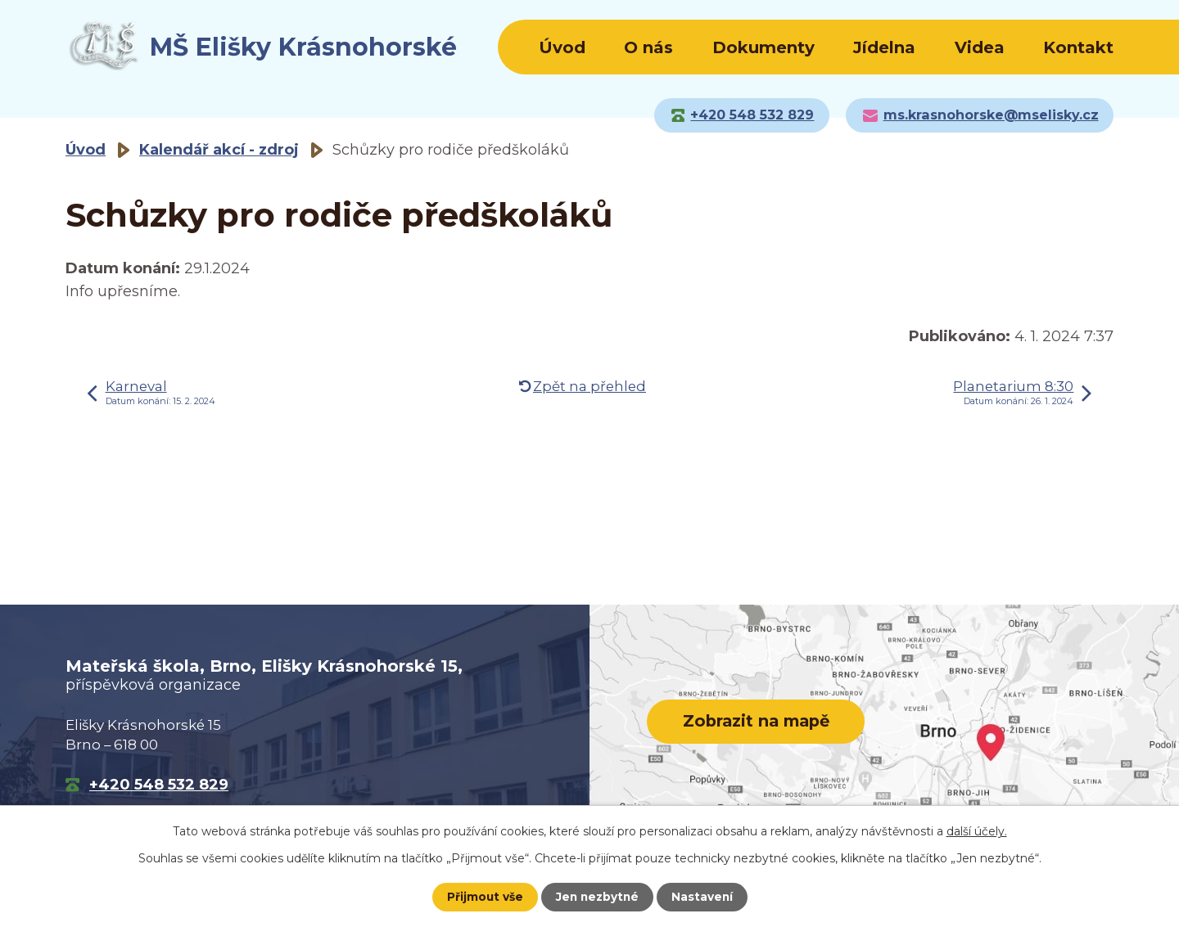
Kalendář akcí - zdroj (219, 150)
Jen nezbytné (597, 896)
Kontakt (1078, 47)
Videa (980, 47)
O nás (648, 47)
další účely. (976, 831)
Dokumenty (763, 47)
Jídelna (884, 47)
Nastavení (704, 896)
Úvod (562, 47)
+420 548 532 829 (158, 785)
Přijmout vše (483, 896)
